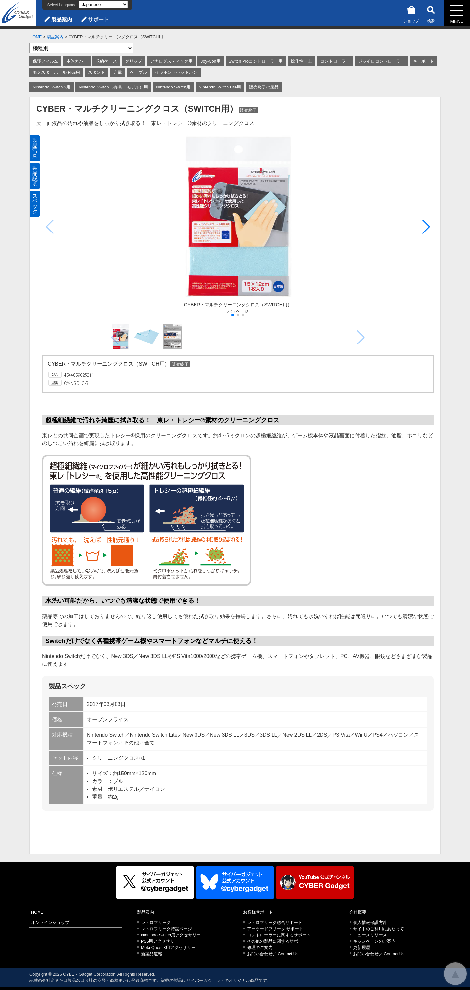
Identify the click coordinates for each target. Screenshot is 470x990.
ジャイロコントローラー (381, 61)
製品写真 (35, 148)
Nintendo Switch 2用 (51, 87)
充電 (117, 72)
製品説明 (35, 175)
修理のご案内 (260, 947)
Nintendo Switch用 (173, 87)
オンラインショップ (50, 922)
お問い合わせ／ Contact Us (273, 953)
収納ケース (106, 61)
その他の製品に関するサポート (276, 941)
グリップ (133, 61)
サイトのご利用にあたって (378, 928)
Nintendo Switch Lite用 (220, 87)
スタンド (96, 72)
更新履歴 (361, 947)
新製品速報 (151, 953)
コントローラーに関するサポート (279, 935)
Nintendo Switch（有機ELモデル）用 (113, 87)
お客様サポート (258, 912)
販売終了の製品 (264, 87)
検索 (430, 13)
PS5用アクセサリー (160, 941)
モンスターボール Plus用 (56, 72)
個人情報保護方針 (370, 922)
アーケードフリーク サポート (275, 928)
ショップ (411, 13)
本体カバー (76, 61)
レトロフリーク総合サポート (274, 922)
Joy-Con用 (211, 61)
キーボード (423, 61)
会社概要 (357, 912)
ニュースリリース (370, 935)
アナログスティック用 (171, 61)
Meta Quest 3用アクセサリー (168, 947)
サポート (98, 19)
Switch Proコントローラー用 (256, 61)
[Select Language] (103, 4)
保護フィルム (45, 61)
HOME (35, 36)
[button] (426, 227)
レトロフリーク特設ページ (166, 928)
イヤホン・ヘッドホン (176, 72)
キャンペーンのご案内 (374, 941)
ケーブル (138, 72)
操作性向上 (301, 61)
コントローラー (335, 61)
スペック (35, 203)
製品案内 (61, 19)
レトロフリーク (156, 922)
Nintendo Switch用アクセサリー (171, 935)
